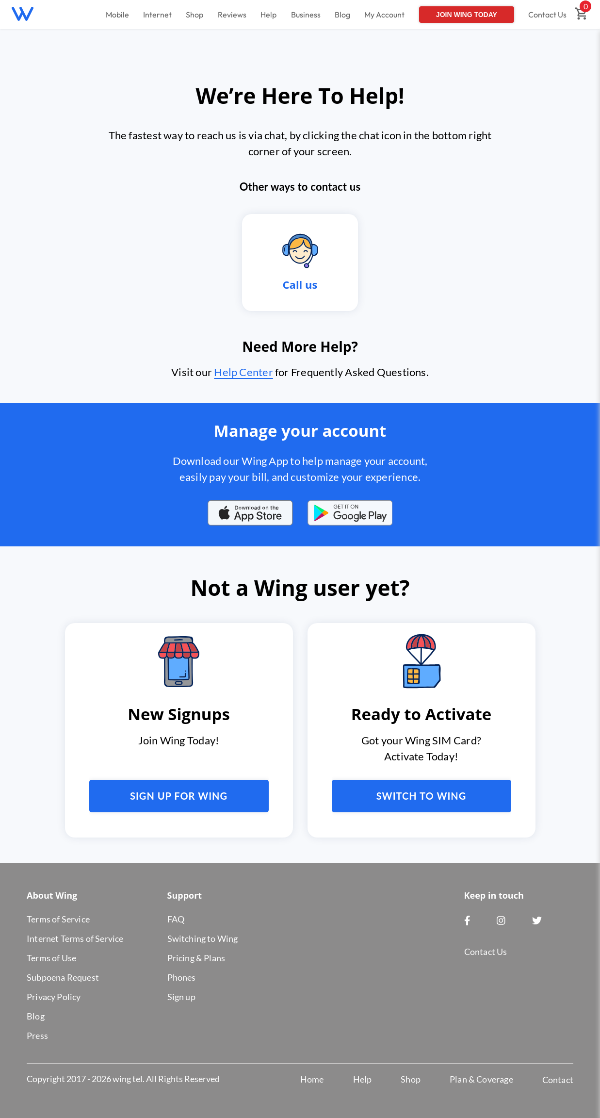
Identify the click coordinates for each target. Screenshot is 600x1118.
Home (312, 1079)
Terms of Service (58, 919)
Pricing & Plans (196, 958)
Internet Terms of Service (75, 938)
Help (268, 14)
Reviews (232, 14)
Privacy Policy (54, 996)
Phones (181, 977)
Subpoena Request (63, 977)
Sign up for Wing (178, 796)
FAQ (176, 919)
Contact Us (547, 14)
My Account (384, 14)
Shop (194, 14)
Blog (342, 14)
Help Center (243, 371)
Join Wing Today (466, 14)
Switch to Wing (421, 796)
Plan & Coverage (481, 1079)
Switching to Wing (202, 938)
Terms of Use (51, 958)
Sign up (181, 996)
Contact (557, 1079)
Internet (157, 14)
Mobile (117, 14)
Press (37, 1035)
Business (306, 14)
